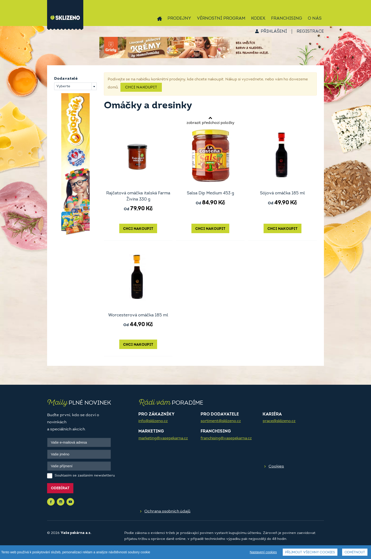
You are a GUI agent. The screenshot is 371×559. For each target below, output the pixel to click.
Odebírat (60, 488)
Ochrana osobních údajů (167, 511)
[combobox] (75, 86)
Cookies (276, 466)
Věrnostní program (221, 18)
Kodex (258, 18)
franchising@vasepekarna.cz (226, 438)
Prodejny (179, 18)
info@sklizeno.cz (153, 421)
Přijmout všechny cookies (310, 553)
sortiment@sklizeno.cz (221, 421)
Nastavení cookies (263, 552)
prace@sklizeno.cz (279, 421)
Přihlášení (274, 31)
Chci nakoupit (141, 87)
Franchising (286, 18)
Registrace (310, 31)
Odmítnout (354, 553)
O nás (315, 18)
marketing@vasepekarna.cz (163, 438)
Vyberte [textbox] (63, 86)
